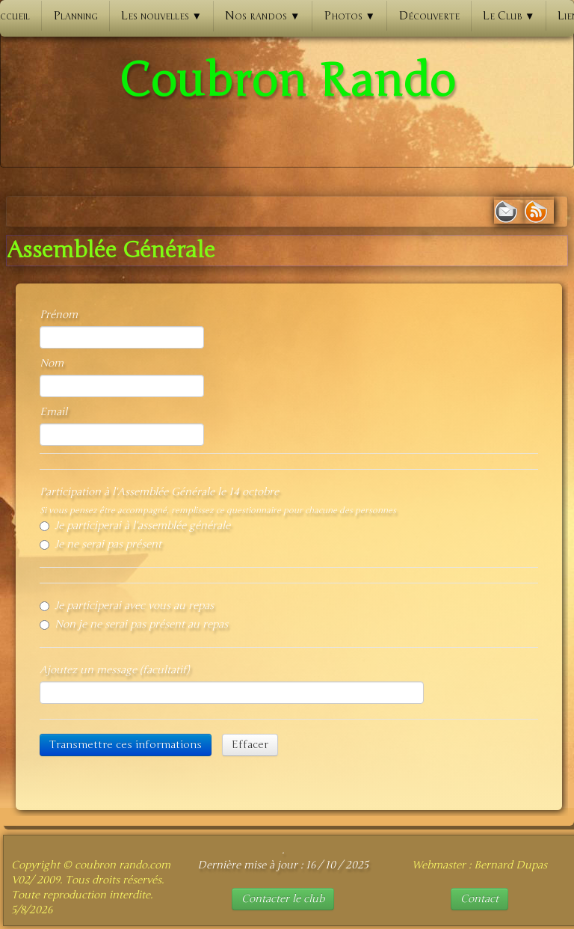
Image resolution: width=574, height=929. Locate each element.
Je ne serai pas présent (100, 544)
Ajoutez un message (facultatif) (114, 669)
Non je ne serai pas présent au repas (134, 624)
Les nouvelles (161, 15)
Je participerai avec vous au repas (127, 605)
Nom (52, 363)
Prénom (59, 314)
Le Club (508, 15)
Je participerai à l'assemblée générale (135, 525)
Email (53, 411)
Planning (75, 15)
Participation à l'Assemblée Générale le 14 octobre (159, 491)
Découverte (429, 15)
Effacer (250, 744)
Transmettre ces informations (125, 744)
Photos (349, 15)
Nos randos (262, 15)
